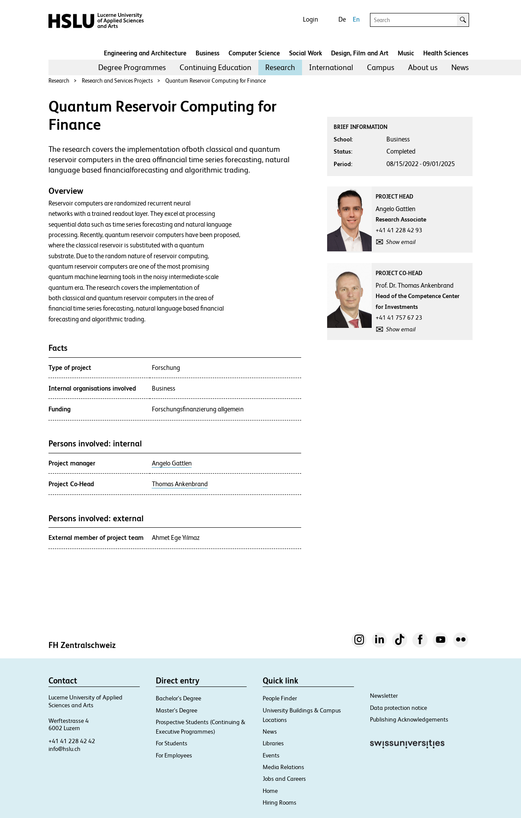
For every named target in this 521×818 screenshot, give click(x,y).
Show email (400, 241)
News (460, 67)
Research (280, 67)
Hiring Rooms (279, 802)
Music (406, 53)
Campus (380, 67)
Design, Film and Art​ (360, 53)
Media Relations (283, 766)
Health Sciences (445, 53)
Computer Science (254, 53)
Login (310, 19)
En (356, 19)
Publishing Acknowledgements (409, 719)
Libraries (273, 743)
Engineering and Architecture (145, 53)
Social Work (305, 53)
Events (271, 755)
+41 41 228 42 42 (71, 741)
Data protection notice (398, 707)
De (342, 19)
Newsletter (384, 695)
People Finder (280, 698)
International (331, 67)
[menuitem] (132, 67)
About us (422, 67)
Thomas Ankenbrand (180, 484)
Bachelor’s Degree (178, 698)
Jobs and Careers (284, 778)
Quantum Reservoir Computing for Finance (215, 80)
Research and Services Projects (117, 80)
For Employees (174, 755)
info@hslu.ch (64, 748)
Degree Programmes (132, 67)
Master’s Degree (176, 710)
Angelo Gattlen (172, 463)
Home (270, 790)
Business (207, 53)
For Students (171, 743)
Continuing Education (215, 67)
